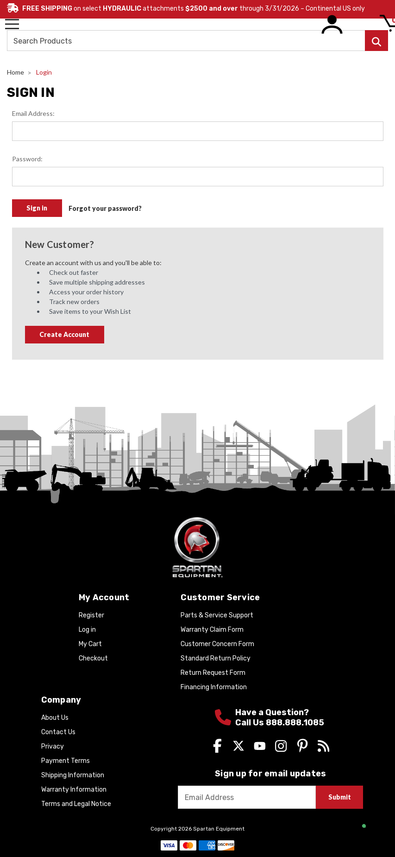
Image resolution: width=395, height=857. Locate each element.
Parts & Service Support (217, 615)
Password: (27, 159)
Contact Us (58, 732)
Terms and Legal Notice (76, 804)
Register (91, 615)
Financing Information (214, 687)
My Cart (90, 644)
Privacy (52, 746)
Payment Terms (65, 761)
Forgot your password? (105, 208)
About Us (55, 718)
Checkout (93, 658)
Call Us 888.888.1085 (279, 723)
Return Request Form (213, 673)
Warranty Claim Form (212, 630)
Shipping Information (72, 775)
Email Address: (33, 113)
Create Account (64, 334)
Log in (87, 630)
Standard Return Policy (216, 658)
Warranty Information (74, 790)
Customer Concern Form (217, 644)
